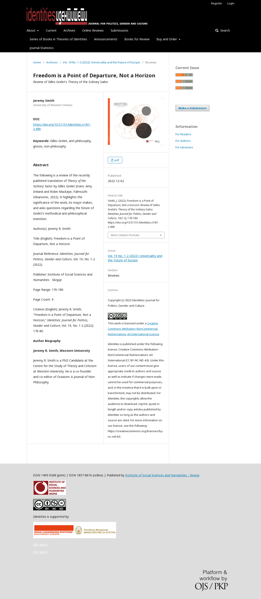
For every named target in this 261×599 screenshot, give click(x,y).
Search (225, 30)
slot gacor (40, 544)
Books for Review (136, 39)
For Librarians (184, 147)
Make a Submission (192, 108)
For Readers (183, 134)
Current (51, 30)
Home (37, 62)
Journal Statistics (42, 48)
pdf (116, 160)
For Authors (183, 141)
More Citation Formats (125, 235)
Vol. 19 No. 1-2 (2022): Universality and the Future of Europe (101, 62)
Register (216, 3)
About (31, 30)
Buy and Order (167, 39)
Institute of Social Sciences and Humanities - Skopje (162, 475)
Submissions (119, 30)
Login (230, 3)
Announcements (105, 39)
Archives (69, 30)
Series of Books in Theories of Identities (58, 39)
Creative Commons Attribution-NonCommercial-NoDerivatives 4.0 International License (133, 328)
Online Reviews (93, 30)
